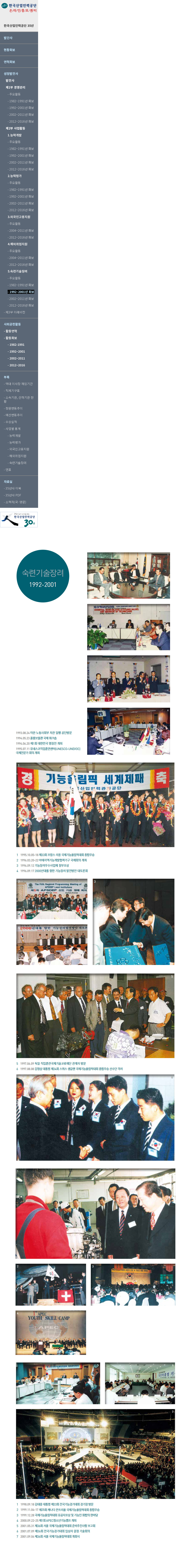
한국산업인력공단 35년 (19, 25)
